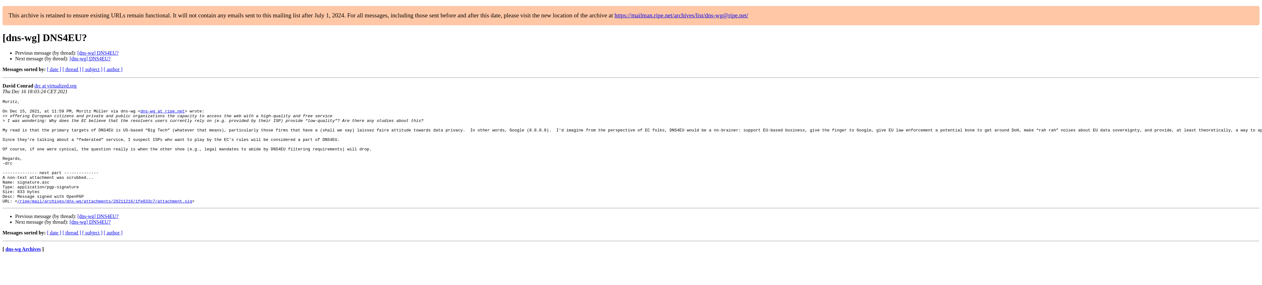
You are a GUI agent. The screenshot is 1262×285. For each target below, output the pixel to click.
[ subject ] (92, 69)
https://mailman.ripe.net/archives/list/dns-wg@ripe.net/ (681, 15)
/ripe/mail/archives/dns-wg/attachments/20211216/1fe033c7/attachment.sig (104, 222)
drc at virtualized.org (55, 85)
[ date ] (54, 69)
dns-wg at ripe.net (162, 114)
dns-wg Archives (23, 270)
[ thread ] (71, 69)
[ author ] (113, 69)
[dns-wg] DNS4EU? (97, 53)
